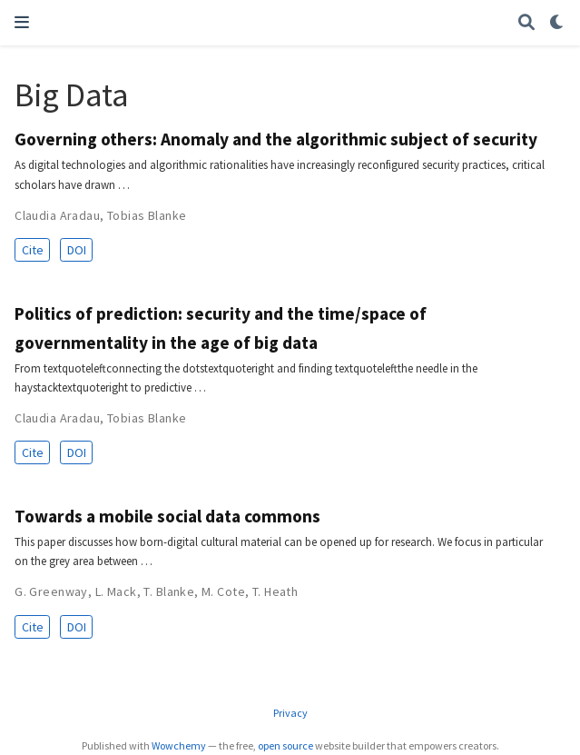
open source (285, 745)
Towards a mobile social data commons (167, 516)
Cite (33, 250)
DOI (76, 250)
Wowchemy (179, 745)
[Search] (526, 23)
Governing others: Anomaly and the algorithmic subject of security (276, 139)
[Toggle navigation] (22, 22)
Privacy (290, 713)
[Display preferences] (557, 23)
